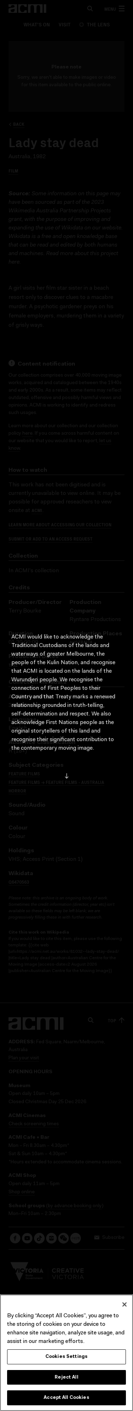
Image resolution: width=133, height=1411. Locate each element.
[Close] (124, 1304)
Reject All (66, 1377)
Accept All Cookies (66, 1397)
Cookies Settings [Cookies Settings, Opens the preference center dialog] (66, 1356)
